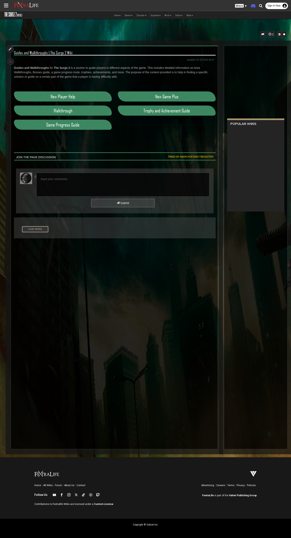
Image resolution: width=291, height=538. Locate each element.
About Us (69, 485)
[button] (241, 5)
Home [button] (117, 15)
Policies (251, 485)
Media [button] (190, 15)
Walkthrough (63, 110)
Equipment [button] (156, 15)
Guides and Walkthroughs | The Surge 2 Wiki (44, 52)
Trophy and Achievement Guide (166, 110)
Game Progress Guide (63, 125)
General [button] (129, 15)
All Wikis (48, 485)
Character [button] (142, 15)
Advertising (207, 485)
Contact (81, 485)
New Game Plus (166, 96)
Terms (230, 485)
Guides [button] (178, 15)
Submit (123, 203)
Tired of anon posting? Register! (190, 156)
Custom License (103, 504)
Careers (220, 485)
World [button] (168, 15)
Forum (58, 485)
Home (37, 485)
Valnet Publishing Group (243, 495)
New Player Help (63, 96)
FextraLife (208, 495)
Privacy (241, 485)
